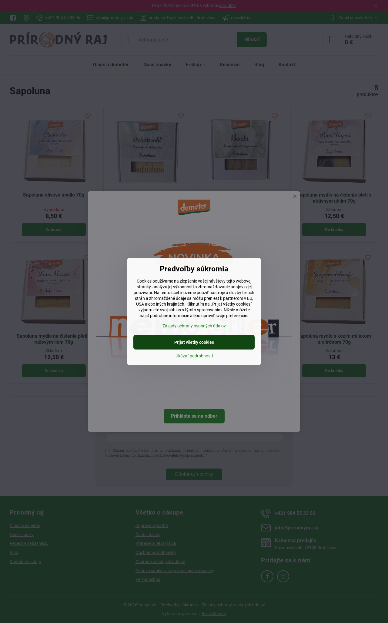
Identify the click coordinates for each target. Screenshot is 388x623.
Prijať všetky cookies (194, 342)
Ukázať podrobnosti (194, 355)
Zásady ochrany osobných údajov (194, 325)
